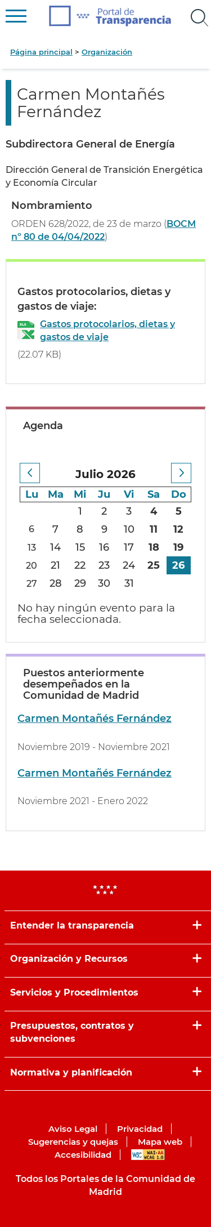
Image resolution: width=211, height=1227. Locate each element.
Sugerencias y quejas (73, 1141)
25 (153, 565)
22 (80, 565)
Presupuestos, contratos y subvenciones (72, 1032)
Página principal (41, 51)
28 (56, 583)
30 (104, 583)
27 (31, 583)
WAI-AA (148, 1154)
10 (129, 529)
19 (178, 547)
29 (80, 583)
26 (178, 565)
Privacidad (140, 1128)
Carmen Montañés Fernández (94, 718)
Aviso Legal (72, 1128)
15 (80, 547)
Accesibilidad (83, 1154)
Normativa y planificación (71, 1072)
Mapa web (160, 1141)
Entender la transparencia (72, 925)
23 (104, 565)
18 (154, 547)
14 (55, 547)
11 (154, 529)
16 (104, 547)
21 (55, 565)
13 (32, 547)
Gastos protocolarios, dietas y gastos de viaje (107, 330)
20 (31, 565)
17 (129, 547)
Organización (107, 51)
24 (129, 565)
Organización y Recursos (69, 958)
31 (129, 583)
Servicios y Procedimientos (74, 992)
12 (178, 529)
